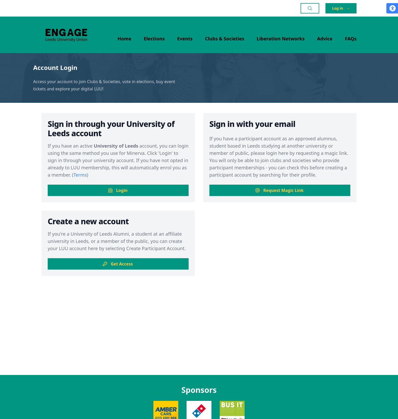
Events (185, 38)
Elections (154, 38)
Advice (325, 38)
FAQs (351, 38)
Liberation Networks (281, 38)
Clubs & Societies (224, 38)
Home (124, 38)
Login (117, 190)
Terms (80, 175)
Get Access (117, 264)
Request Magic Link (279, 190)
